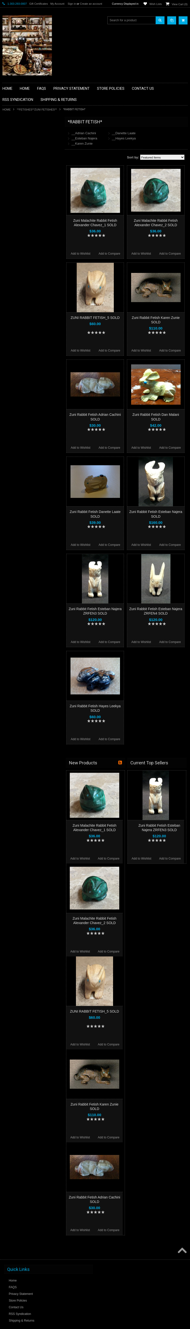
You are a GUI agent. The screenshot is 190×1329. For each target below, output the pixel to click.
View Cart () (180, 4)
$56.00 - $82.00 (15, 323)
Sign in (72, 3)
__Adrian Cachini (83, 133)
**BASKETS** (14, 141)
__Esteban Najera (84, 138)
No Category (13, 292)
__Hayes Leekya (124, 138)
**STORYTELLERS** (19, 284)
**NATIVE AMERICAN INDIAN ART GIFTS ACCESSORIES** (28, 211)
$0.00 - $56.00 (14, 315)
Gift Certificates (38, 3)
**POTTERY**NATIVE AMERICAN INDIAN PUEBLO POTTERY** (28, 273)
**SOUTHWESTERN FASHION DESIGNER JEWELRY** (26, 261)
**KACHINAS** (15, 200)
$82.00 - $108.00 (16, 332)
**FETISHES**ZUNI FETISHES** (37, 109)
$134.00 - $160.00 (17, 349)
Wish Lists (155, 3)
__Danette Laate (124, 133)
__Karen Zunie (82, 143)
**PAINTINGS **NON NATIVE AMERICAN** (25, 152)
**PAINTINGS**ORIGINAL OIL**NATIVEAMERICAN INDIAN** (28, 236)
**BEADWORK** (16, 162)
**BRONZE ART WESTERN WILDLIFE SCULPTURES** (31, 173)
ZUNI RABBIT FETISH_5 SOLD (95, 318)
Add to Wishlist (80, 253)
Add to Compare (109, 253)
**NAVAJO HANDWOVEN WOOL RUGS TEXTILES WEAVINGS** (32, 248)
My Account (57, 3)
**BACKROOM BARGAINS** (24, 133)
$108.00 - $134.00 (17, 340)
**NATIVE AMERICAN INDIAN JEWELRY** (25, 223)
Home (6, 109)
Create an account (91, 3)
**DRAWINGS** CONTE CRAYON (28, 183)
